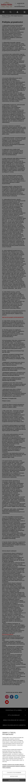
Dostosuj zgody (14, 776)
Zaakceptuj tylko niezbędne (14, 772)
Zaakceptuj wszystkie (14, 780)
